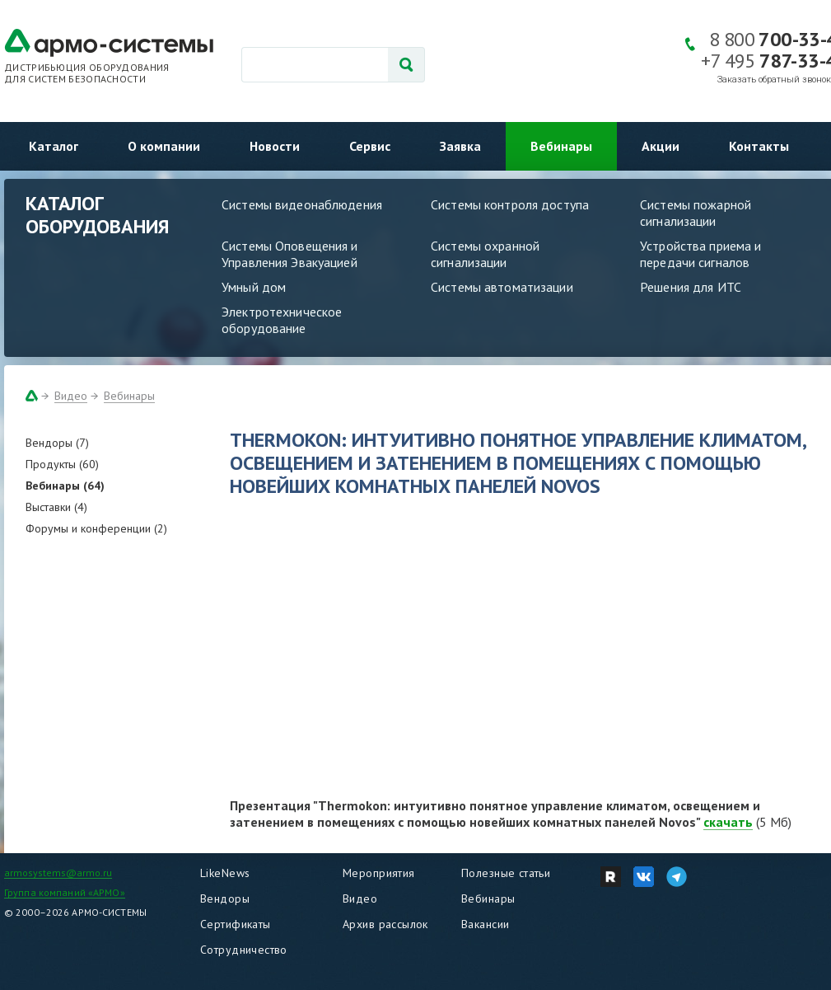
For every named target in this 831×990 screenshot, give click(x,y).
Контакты (759, 146)
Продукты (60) (62, 464)
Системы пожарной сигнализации (695, 212)
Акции (660, 146)
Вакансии (485, 924)
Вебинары (561, 146)
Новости (275, 146)
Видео (70, 395)
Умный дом (254, 287)
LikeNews (225, 873)
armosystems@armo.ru (58, 872)
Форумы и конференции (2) (96, 528)
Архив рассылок (385, 924)
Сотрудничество (243, 949)
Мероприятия (379, 873)
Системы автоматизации (502, 287)
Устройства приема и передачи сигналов (700, 253)
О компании (164, 146)
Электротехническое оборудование (282, 319)
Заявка (460, 146)
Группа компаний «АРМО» (64, 892)
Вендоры (225, 898)
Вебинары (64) (65, 485)
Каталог (53, 146)
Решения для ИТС (690, 287)
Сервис (369, 146)
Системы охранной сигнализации (485, 253)
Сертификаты (235, 924)
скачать (728, 822)
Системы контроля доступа (510, 204)
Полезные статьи (505, 873)
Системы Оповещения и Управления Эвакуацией (290, 253)
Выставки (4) (56, 507)
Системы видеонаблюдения (302, 204)
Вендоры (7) (57, 442)
